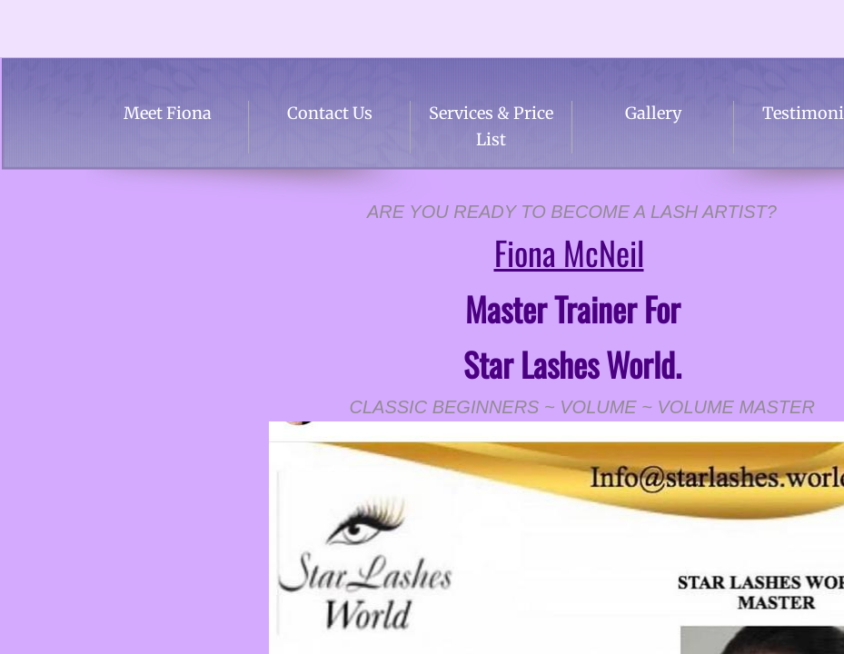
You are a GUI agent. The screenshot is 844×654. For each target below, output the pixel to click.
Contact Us (329, 113)
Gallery (653, 113)
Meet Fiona (168, 113)
